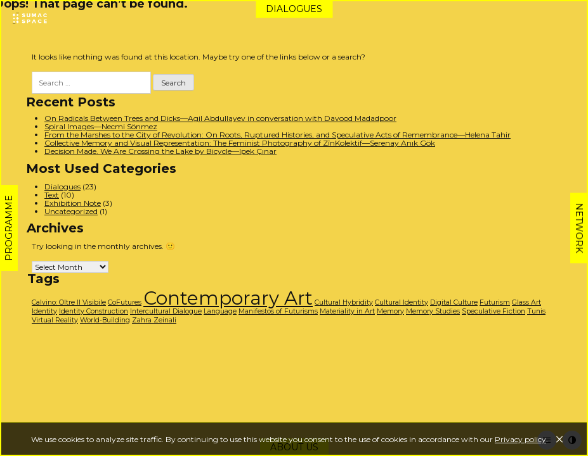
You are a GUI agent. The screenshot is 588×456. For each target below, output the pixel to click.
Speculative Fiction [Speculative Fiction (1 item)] (493, 311)
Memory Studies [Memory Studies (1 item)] (433, 311)
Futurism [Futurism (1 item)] (495, 302)
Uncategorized (71, 211)
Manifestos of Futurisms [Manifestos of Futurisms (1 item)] (278, 311)
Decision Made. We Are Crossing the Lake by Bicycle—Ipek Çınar (160, 151)
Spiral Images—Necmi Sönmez (100, 126)
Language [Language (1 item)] (220, 311)
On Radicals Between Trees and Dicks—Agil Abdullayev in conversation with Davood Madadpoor (220, 118)
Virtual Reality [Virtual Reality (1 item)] (55, 320)
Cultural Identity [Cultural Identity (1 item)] (401, 302)
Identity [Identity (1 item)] (44, 311)
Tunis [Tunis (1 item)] (536, 311)
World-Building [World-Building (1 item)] (105, 320)
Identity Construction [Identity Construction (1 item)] (93, 311)
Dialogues (294, 9)
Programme (9, 228)
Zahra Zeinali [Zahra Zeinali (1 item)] (154, 320)
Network (579, 228)
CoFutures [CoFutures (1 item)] (124, 302)
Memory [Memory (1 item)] (390, 311)
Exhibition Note (72, 203)
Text (51, 195)
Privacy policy (520, 439)
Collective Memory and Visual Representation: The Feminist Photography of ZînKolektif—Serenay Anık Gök (239, 143)
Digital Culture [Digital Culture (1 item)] (454, 302)
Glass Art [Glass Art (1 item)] (526, 302)
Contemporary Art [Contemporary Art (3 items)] (228, 298)
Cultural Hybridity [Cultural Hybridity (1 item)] (344, 302)
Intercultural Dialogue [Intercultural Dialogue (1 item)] (166, 311)
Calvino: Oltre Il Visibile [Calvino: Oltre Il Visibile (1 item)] (69, 302)
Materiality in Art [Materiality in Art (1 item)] (347, 311)
